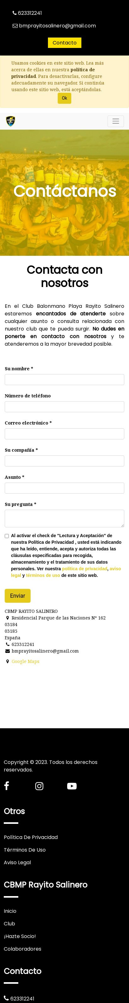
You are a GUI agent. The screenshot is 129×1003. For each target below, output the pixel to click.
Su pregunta (19, 504)
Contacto (65, 42)
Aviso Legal (17, 862)
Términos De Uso (25, 849)
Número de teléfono (28, 396)
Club (9, 923)
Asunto (13, 477)
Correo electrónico (26, 423)
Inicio (10, 911)
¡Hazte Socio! (20, 936)
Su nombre (17, 369)
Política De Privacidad (31, 837)
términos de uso (43, 575)
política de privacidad (84, 568)
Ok (64, 98)
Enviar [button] (17, 596)
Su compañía (19, 450)
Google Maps (25, 661)
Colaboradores (22, 949)
